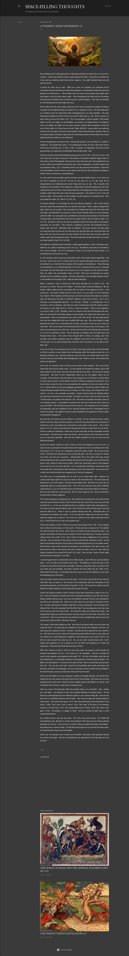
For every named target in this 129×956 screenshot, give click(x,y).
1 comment (48, 874)
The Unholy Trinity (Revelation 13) (63, 933)
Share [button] (20, 22)
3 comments (48, 937)
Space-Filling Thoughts (54, 6)
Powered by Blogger (64, 950)
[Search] (108, 6)
